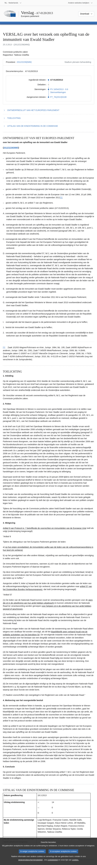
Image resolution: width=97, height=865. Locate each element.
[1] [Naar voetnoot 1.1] (61, 197)
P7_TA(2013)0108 (58, 97)
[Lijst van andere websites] (80, 3)
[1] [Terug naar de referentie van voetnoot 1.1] (4, 347)
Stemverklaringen (58, 92)
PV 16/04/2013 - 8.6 (59, 89)
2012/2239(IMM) (24, 62)
